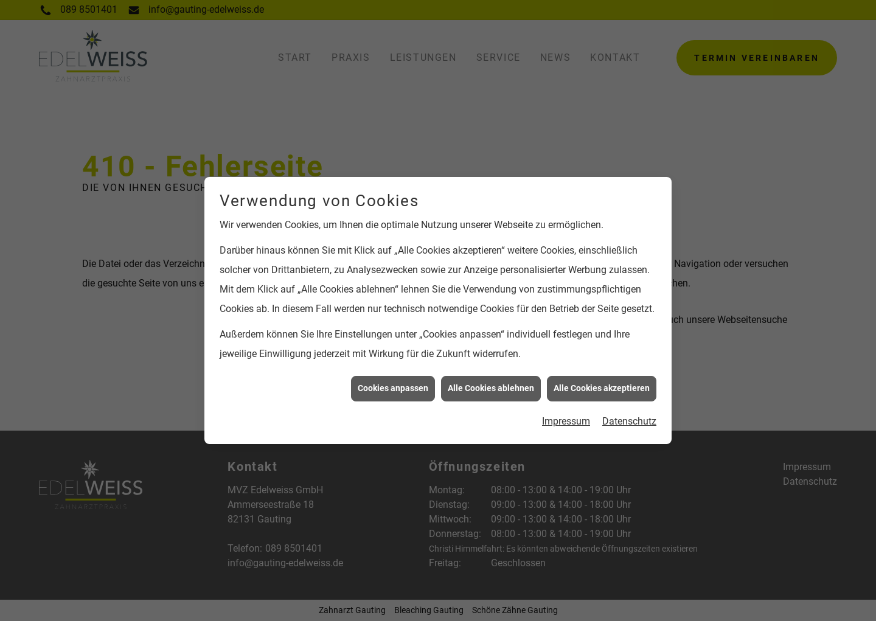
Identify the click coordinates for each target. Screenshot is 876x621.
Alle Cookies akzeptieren (602, 385)
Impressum (566, 419)
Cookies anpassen (393, 385)
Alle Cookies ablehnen (491, 385)
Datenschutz (629, 419)
